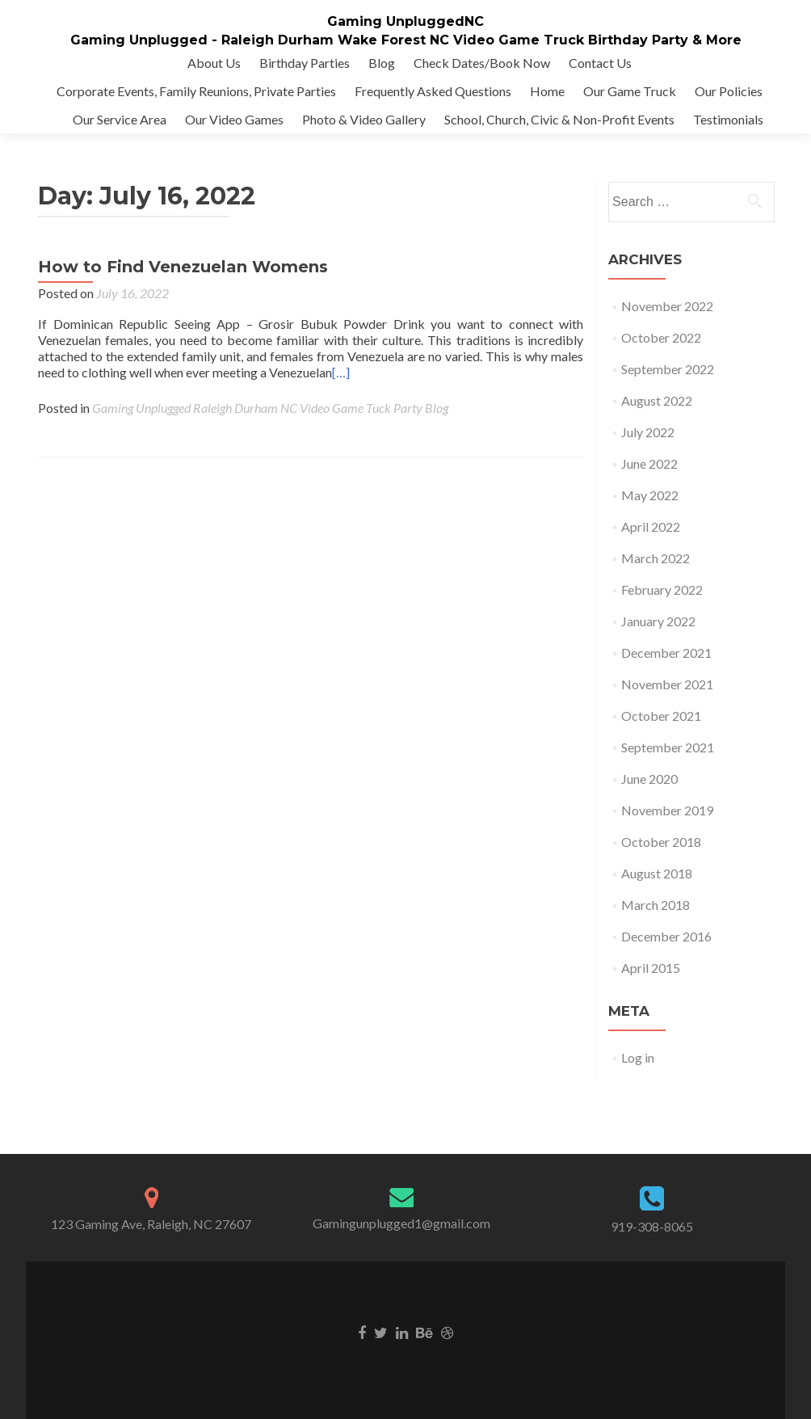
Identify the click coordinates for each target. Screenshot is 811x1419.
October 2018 (661, 841)
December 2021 (666, 652)
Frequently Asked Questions (433, 91)
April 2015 (650, 967)
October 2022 (661, 337)
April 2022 (650, 526)
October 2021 (661, 715)
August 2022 (656, 400)
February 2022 (662, 589)
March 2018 (655, 904)
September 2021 (667, 747)
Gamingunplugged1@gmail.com (401, 1223)
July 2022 (647, 432)
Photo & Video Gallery (364, 119)
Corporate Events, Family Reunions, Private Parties (196, 91)
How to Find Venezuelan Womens (183, 266)
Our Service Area (119, 119)
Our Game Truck (629, 91)
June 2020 (649, 778)
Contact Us (600, 62)
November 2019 (667, 810)
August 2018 (656, 873)
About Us (214, 62)
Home (547, 91)
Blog (381, 62)
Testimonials (728, 119)
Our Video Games (234, 119)
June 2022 (649, 463)
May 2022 (650, 495)
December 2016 (666, 936)
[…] (341, 372)
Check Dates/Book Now (482, 62)
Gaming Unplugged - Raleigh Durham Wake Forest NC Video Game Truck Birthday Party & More (406, 40)
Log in (637, 1057)
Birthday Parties (304, 62)
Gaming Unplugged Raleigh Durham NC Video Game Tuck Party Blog (270, 407)
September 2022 (667, 369)
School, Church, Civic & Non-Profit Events (559, 119)
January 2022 (658, 621)
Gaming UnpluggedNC (405, 21)
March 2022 (655, 558)
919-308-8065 (652, 1226)
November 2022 (667, 306)
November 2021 (667, 684)
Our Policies (729, 91)
